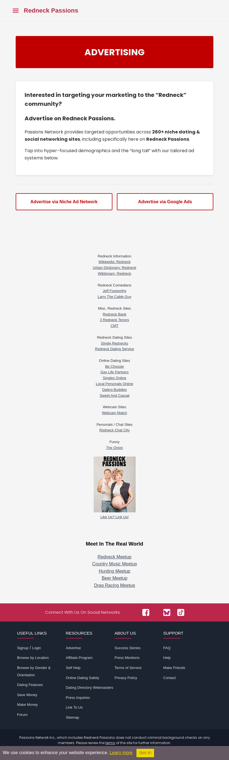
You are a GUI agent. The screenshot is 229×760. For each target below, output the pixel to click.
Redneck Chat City (114, 430)
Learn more (121, 752)
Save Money (27, 695)
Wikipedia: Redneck (114, 262)
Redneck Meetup (114, 557)
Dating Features (30, 685)
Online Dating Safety (82, 678)
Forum (22, 715)
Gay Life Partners (114, 372)
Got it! (145, 753)
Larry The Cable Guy (114, 297)
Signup (22, 648)
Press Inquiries (78, 698)
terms (110, 742)
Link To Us (74, 707)
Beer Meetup (115, 578)
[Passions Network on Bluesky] (166, 612)
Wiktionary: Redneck (114, 273)
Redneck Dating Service (114, 349)
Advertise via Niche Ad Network (64, 201)
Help (167, 658)
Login (36, 648)
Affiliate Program (79, 658)
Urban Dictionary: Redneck (114, 268)
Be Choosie (114, 366)
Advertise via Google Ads (165, 201)
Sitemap (72, 717)
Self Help (73, 668)
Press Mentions (127, 658)
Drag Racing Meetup (114, 585)
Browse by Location (33, 658)
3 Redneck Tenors (114, 320)
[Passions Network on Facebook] (145, 612)
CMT (114, 326)
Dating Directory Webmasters (89, 687)
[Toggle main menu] (16, 10)
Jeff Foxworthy (114, 291)
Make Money (27, 704)
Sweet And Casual (114, 395)
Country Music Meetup (114, 563)
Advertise (73, 648)
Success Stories (127, 648)
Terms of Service (127, 668)
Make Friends (174, 668)
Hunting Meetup (114, 571)
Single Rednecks (114, 343)
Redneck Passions (51, 10)
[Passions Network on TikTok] (180, 612)
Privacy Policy (125, 678)
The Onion (114, 448)
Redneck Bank (114, 314)
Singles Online (114, 378)
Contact (169, 678)
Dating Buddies (114, 390)
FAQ (167, 648)
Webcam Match (114, 413)
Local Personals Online (114, 384)
